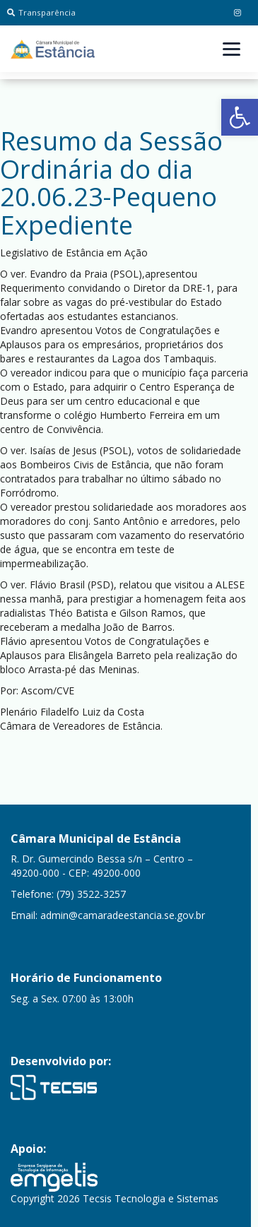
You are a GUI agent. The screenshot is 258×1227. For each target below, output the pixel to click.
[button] (239, 117)
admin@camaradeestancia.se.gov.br (122, 915)
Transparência (41, 12)
